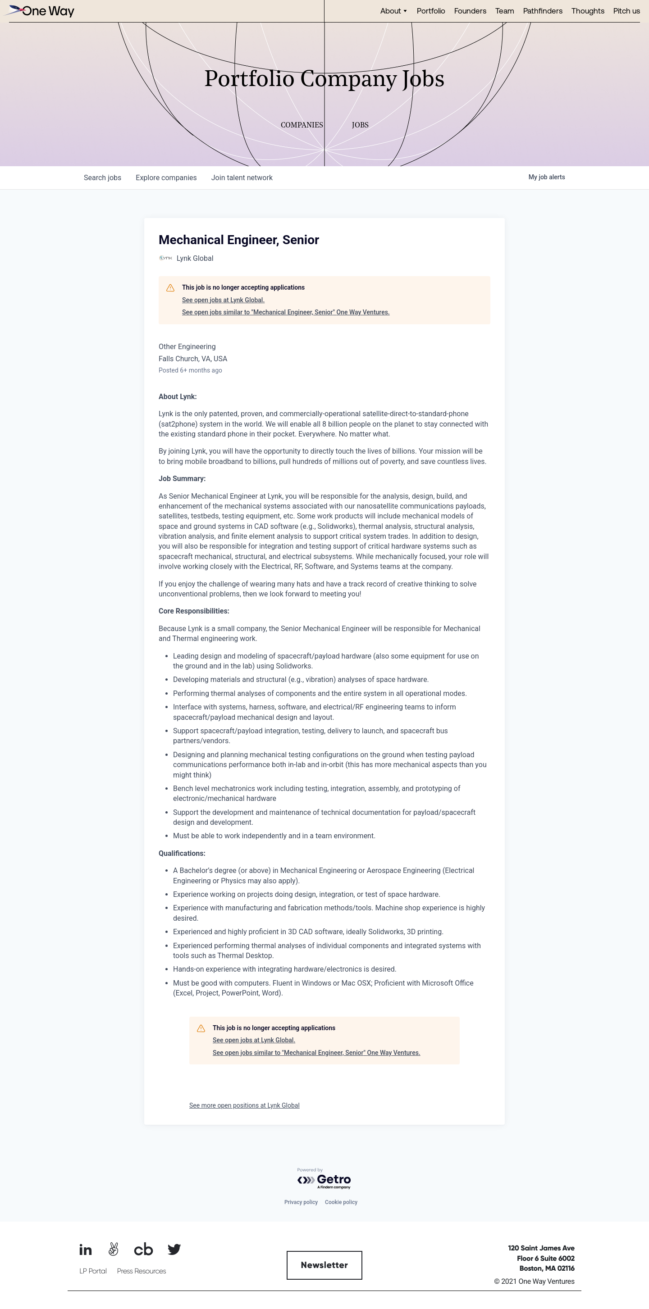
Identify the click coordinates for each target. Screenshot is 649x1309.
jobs (102, 177)
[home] (38, 11)
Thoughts (587, 10)
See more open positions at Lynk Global (244, 1105)
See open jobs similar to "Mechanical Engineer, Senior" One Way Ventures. (286, 312)
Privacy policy (301, 1202)
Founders (470, 10)
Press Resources (141, 1271)
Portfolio (431, 10)
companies (166, 177)
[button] (394, 11)
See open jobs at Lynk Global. (223, 300)
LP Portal (92, 1271)
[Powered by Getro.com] (324, 1179)
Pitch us (626, 10)
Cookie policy (341, 1202)
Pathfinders (542, 10)
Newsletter (324, 1265)
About (390, 10)
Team (504, 10)
